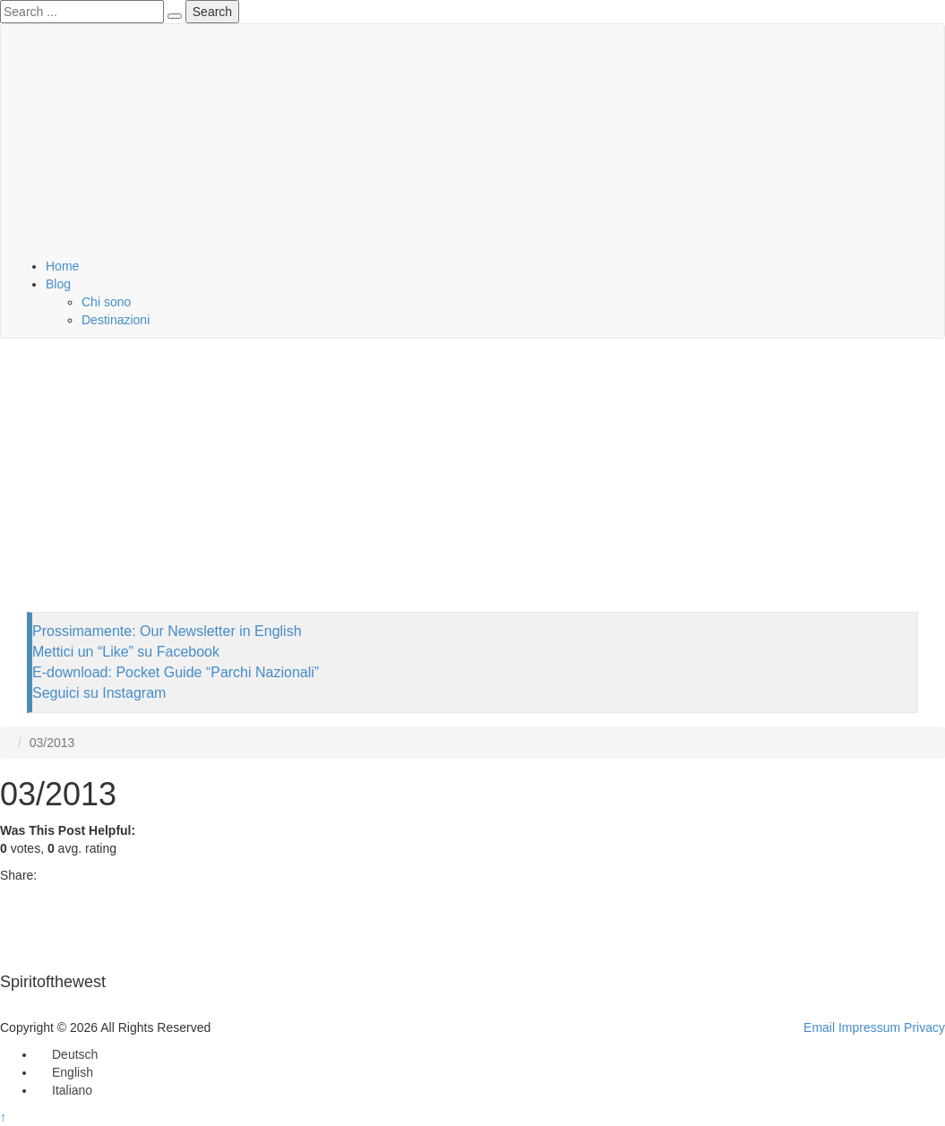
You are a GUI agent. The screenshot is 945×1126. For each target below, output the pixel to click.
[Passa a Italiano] (64, 1090)
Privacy (924, 1027)
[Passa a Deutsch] (67, 1054)
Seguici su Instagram (99, 693)
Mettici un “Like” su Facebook (125, 651)
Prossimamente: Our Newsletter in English (167, 631)
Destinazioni (116, 320)
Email (819, 1027)
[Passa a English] (64, 1072)
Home (62, 266)
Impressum (869, 1027)
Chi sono (106, 302)
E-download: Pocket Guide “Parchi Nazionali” (175, 672)
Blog (58, 284)
